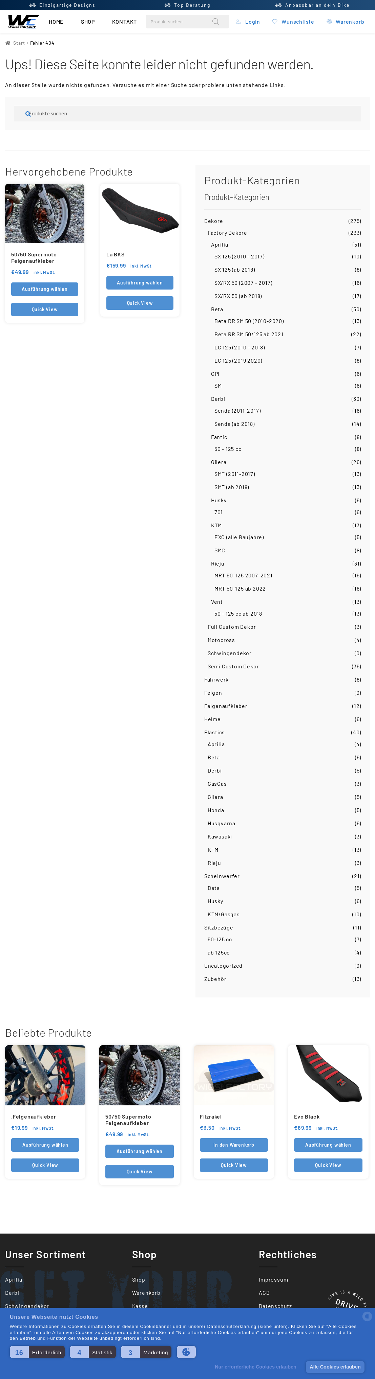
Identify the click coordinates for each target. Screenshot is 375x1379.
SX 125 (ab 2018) (234, 269)
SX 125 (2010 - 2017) (239, 256)
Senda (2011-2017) (237, 410)
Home (56, 21)
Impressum (273, 1279)
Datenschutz (275, 1306)
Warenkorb (146, 1292)
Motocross (221, 640)
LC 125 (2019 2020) (238, 360)
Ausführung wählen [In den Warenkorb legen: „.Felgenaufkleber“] (45, 1145)
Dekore (213, 220)
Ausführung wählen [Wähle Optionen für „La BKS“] (140, 282)
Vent (217, 601)
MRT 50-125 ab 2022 (240, 588)
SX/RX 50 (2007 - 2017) (243, 282)
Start (19, 43)
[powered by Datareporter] (367, 1321)
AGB (264, 1292)
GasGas (217, 783)
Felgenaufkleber (226, 706)
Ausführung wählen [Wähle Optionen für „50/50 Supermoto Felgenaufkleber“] (45, 289)
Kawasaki (220, 836)
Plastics (214, 732)
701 (218, 512)
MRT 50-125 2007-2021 (243, 575)
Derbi (218, 398)
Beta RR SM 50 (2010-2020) (249, 321)
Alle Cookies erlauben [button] (335, 1367)
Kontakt (124, 21)
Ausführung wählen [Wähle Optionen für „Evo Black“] (328, 1145)
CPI (215, 373)
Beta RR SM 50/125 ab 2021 (249, 334)
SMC (219, 550)
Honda (216, 810)
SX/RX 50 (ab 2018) (238, 296)
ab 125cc (219, 952)
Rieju (218, 563)
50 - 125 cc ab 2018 (238, 613)
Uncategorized (223, 965)
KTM (216, 525)
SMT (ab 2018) (231, 487)
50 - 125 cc (228, 448)
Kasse (140, 1306)
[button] (37, 1352)
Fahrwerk (216, 679)
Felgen (213, 692)
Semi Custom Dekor (233, 666)
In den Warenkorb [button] (233, 1145)
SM (218, 385)
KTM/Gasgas (224, 914)
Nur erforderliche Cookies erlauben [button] (255, 1367)
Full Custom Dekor (232, 626)
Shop (88, 21)
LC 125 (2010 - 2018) (239, 347)
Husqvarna (221, 823)
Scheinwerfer (222, 876)
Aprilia (219, 244)
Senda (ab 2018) (234, 423)
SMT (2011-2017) (234, 473)
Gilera (219, 462)
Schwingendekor (230, 653)
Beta (217, 309)
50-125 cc (220, 939)
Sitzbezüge (218, 927)
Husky (219, 500)
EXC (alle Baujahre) (239, 537)
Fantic (219, 437)
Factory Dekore (227, 232)
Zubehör (215, 978)
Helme (212, 719)
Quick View (45, 309)
